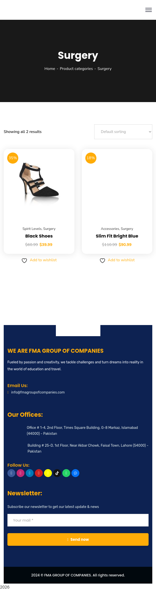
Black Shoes (39, 236)
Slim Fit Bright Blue (117, 236)
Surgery (49, 228)
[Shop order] (123, 131)
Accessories (110, 228)
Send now (78, 539)
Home (50, 68)
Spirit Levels (32, 228)
